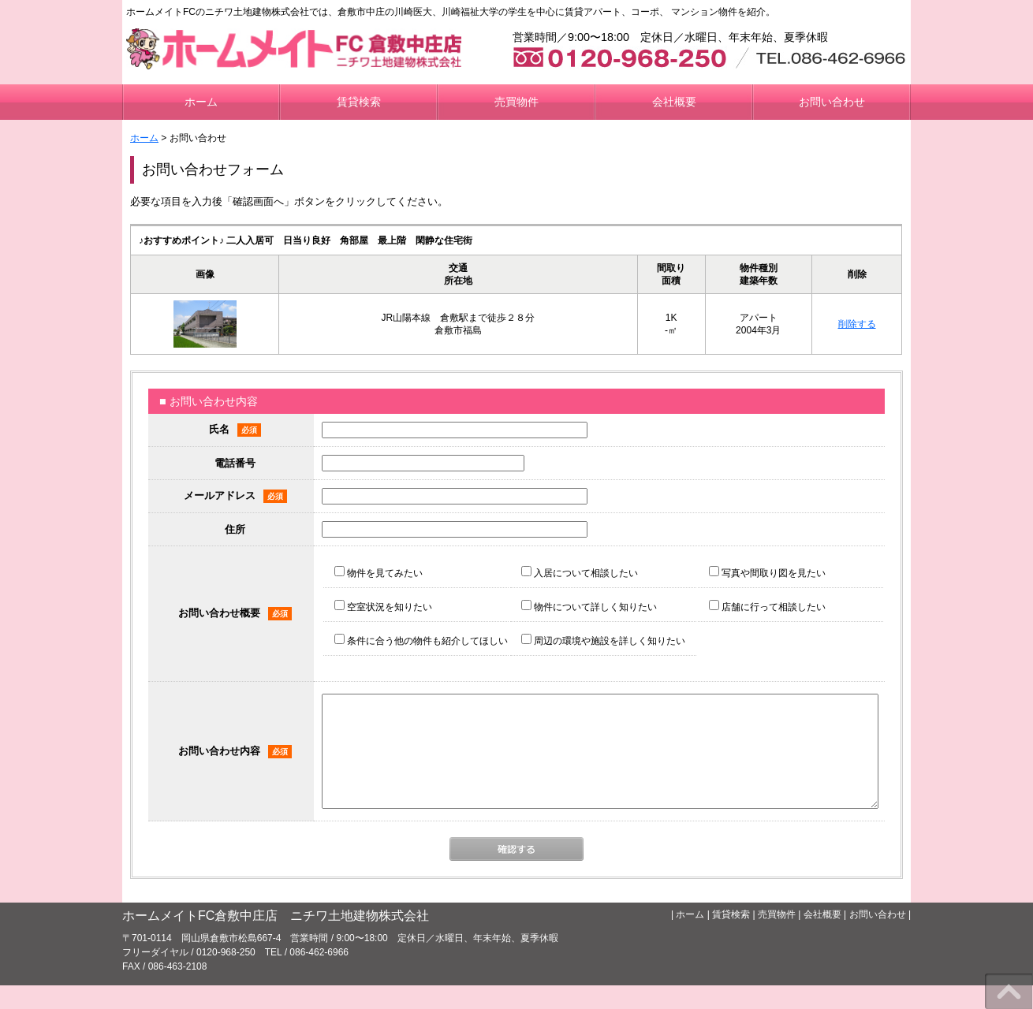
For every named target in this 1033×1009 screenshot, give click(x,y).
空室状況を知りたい (383, 606)
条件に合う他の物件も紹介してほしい (421, 640)
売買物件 (516, 101)
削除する (857, 324)
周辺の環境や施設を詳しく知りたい (603, 640)
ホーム (201, 101)
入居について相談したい (579, 573)
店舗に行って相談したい (767, 606)
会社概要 (674, 101)
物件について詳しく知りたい (589, 606)
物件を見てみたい (378, 573)
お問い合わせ (832, 101)
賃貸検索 (359, 101)
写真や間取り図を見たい (767, 573)
